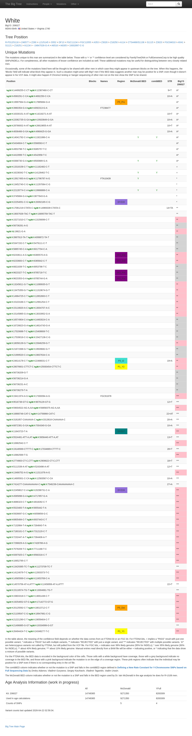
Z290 (33, 42)
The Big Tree (13, 4)
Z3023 (159, 42)
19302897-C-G (76, 45)
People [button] (47, 4)
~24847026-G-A (41, 45)
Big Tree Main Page (15, 726)
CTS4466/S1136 (136, 42)
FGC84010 (170, 42)
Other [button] (75, 4)
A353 (96, 42)
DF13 (61, 42)
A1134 (27, 45)
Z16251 (18, 45)
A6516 (54, 45)
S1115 (150, 42)
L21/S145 (43, 42)
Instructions (32, 4)
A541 (180, 42)
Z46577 (25, 42)
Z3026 (104, 42)
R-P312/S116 (12, 42)
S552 (53, 42)
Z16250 (114, 42)
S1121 (8, 45)
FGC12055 (85, 42)
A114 (122, 42)
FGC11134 (72, 42)
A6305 (63, 45)
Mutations (61, 4)
